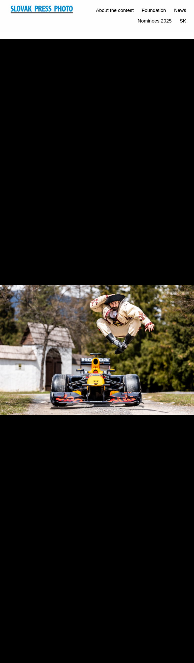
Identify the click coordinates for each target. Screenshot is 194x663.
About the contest (115, 10)
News (180, 10)
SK (183, 21)
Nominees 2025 (155, 21)
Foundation (154, 10)
